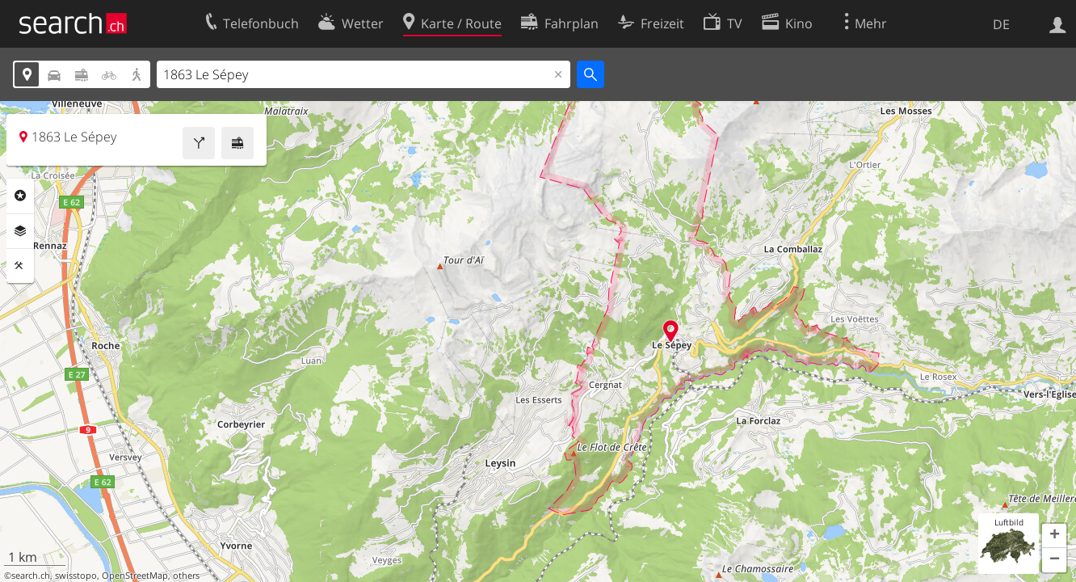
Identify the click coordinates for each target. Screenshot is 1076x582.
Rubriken (20, 196)
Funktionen (20, 266)
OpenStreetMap (135, 575)
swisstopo (76, 575)
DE (1001, 24)
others (186, 575)
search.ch (30, 575)
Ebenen (20, 231)
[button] (1054, 536)
